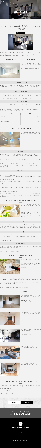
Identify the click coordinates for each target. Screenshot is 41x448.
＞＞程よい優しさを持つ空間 (26, 301)
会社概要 (14, 440)
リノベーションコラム (20, 32)
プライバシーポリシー (25, 440)
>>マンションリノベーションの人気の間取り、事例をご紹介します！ (11, 251)
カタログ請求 (29, 4)
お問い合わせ (19, 440)
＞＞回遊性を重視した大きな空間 (26, 334)
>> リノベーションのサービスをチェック (7, 393)
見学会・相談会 (20, 4)
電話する (11, 4)
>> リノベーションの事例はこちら (5, 390)
